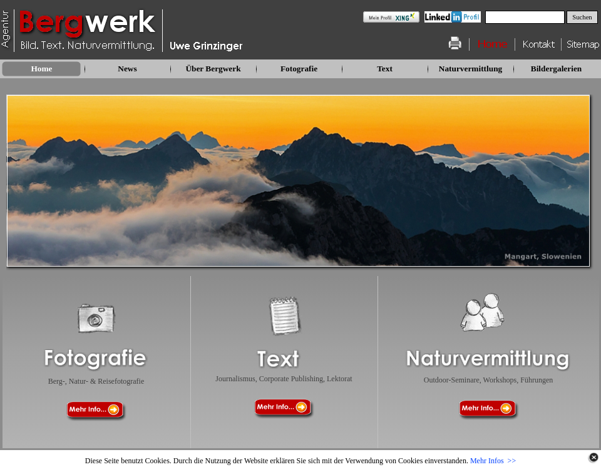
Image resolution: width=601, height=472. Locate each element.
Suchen (582, 17)
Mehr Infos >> (493, 460)
